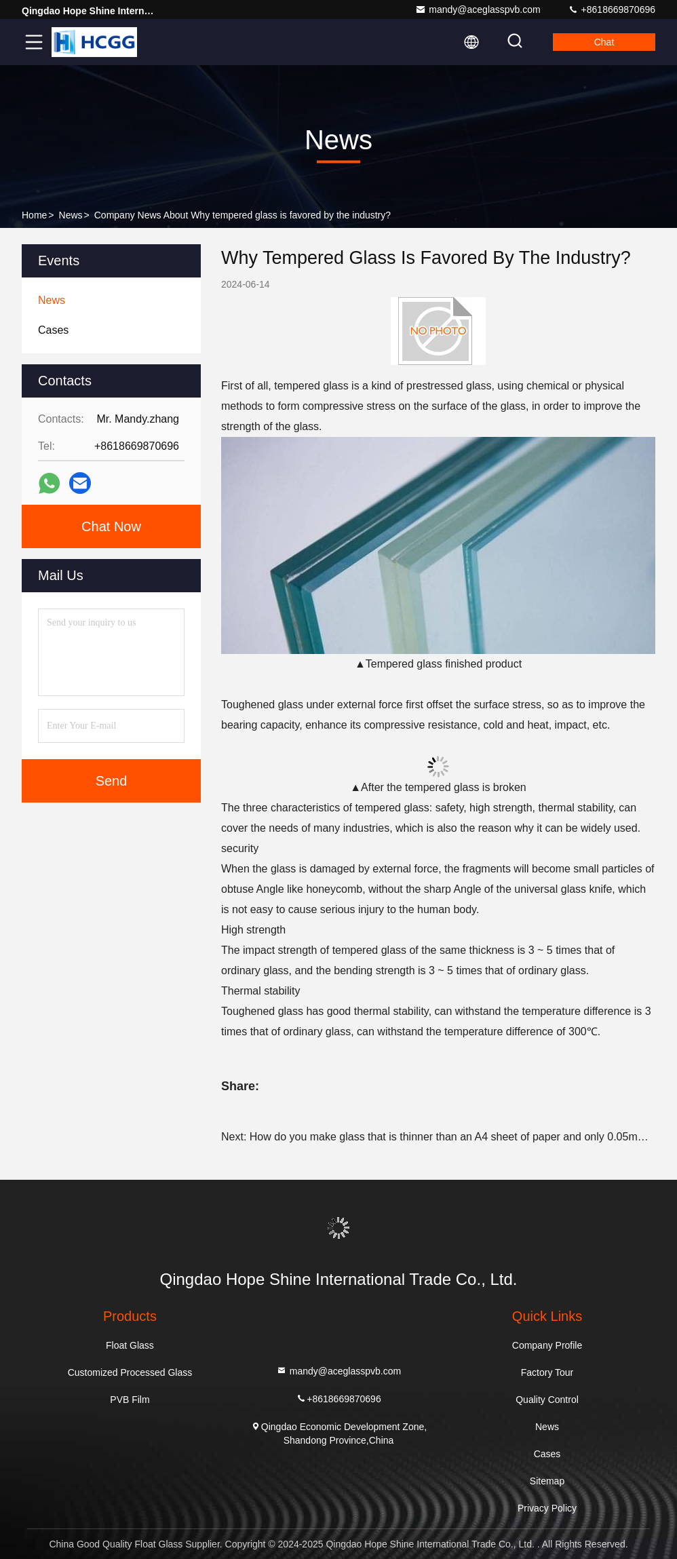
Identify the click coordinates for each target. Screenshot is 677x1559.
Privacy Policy (547, 1508)
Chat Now (111, 526)
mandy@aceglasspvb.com (477, 9)
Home (34, 215)
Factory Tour (547, 1372)
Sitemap (547, 1481)
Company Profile (547, 1345)
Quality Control (547, 1399)
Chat (604, 42)
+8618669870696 (611, 9)
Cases (547, 1453)
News (71, 215)
